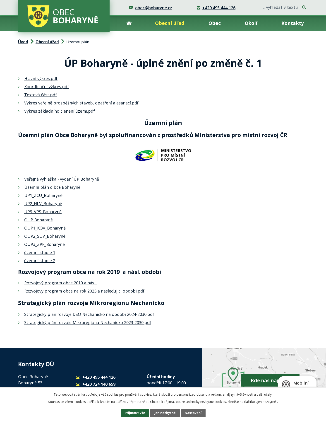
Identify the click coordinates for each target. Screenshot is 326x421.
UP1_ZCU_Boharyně (43, 195)
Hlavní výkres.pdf (41, 78)
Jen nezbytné (165, 413)
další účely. (264, 394)
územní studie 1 (39, 252)
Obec (215, 23)
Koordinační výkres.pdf (46, 86)
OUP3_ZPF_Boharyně (44, 244)
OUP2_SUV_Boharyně (44, 236)
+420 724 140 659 (98, 384)
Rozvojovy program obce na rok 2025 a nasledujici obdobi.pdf (84, 291)
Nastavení (193, 413)
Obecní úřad (170, 23)
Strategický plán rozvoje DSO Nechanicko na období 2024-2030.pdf (89, 314)
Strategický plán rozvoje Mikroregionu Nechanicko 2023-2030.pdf (87, 322)
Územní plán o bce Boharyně (52, 187)
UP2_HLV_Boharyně (43, 203)
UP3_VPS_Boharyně (43, 211)
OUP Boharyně (38, 220)
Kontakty (292, 23)
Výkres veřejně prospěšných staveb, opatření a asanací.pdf (81, 103)
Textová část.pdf (40, 94)
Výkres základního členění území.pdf (59, 111)
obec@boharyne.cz (153, 7)
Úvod (129, 23)
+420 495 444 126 (218, 7)
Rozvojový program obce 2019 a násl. (60, 283)
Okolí (251, 23)
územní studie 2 (39, 260)
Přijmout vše (135, 413)
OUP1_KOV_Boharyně (45, 228)
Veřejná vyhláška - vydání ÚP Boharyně (61, 179)
